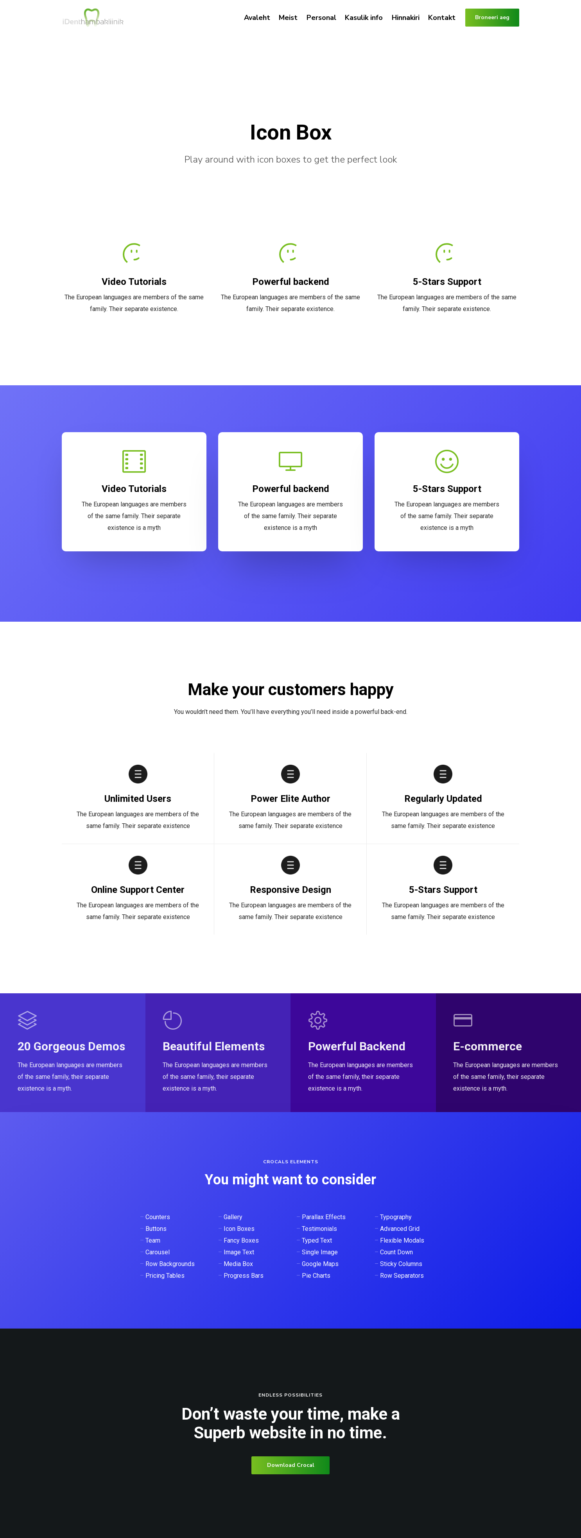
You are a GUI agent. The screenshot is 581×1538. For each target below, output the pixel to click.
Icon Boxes (239, 1228)
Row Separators (402, 1275)
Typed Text (317, 1240)
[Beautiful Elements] (218, 1052)
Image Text (239, 1252)
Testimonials (319, 1228)
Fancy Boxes (241, 1240)
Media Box (238, 1264)
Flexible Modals (402, 1240)
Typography (396, 1217)
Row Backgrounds (170, 1264)
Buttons (156, 1228)
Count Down (396, 1252)
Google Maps (320, 1264)
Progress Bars (244, 1275)
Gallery (233, 1217)
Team (152, 1240)
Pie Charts (316, 1275)
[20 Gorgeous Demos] (73, 1052)
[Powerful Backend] (363, 1052)
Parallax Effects (324, 1217)
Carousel (157, 1252)
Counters (157, 1217)
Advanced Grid (400, 1228)
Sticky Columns (401, 1264)
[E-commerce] (508, 1052)
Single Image (320, 1252)
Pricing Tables (165, 1275)
